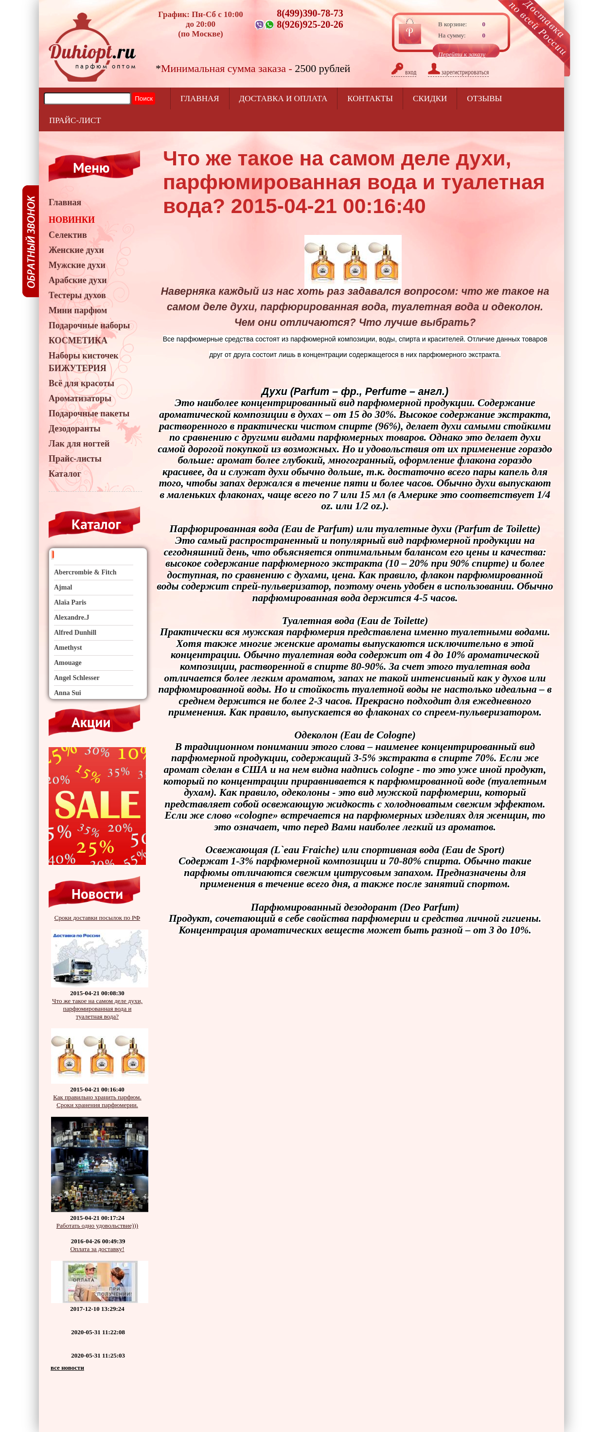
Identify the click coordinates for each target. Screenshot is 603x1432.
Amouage (68, 662)
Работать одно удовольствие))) (97, 1225)
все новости (67, 1367)
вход (403, 72)
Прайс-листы (75, 459)
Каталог (65, 474)
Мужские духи (77, 265)
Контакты (370, 98)
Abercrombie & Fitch (85, 572)
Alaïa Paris (70, 602)
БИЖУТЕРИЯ (77, 368)
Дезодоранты (75, 428)
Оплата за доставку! (97, 1249)
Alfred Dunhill (75, 632)
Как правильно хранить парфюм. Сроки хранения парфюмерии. (97, 1101)
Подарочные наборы (89, 325)
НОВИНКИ (72, 220)
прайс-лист (75, 120)
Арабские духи (78, 280)
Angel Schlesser (77, 677)
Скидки (430, 98)
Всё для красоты (81, 383)
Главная (199, 98)
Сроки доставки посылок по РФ (97, 917)
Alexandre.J (71, 617)
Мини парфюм (78, 310)
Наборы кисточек (84, 355)
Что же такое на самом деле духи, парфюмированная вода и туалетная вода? (97, 1008)
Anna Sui (67, 693)
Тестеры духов (77, 295)
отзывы (484, 98)
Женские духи (76, 250)
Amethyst (68, 647)
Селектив (68, 235)
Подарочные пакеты (89, 413)
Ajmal (63, 587)
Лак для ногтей (79, 443)
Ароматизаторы (80, 398)
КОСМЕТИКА (78, 340)
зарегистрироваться (458, 72)
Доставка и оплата (283, 98)
